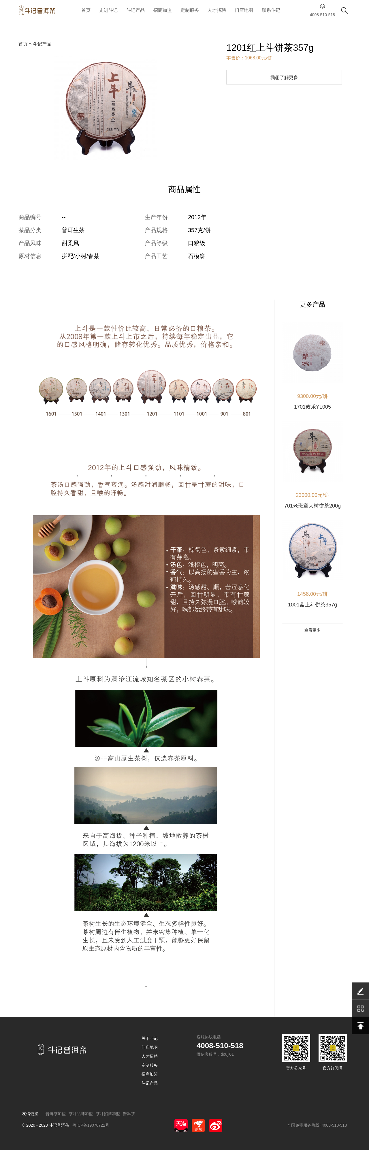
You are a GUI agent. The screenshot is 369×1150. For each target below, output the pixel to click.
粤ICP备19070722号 (90, 1125)
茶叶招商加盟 (108, 1113)
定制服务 (189, 10)
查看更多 (312, 630)
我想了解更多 (284, 77)
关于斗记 (150, 1038)
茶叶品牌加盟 (81, 1113)
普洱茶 (129, 1113)
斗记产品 (135, 10)
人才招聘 (217, 10)
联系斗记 (271, 10)
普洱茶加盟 (56, 1113)
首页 (86, 10)
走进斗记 (108, 10)
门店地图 (244, 10)
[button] (93, 153)
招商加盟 (162, 10)
